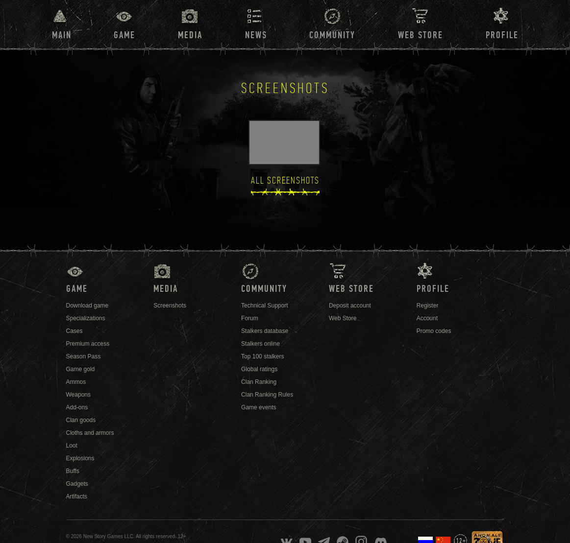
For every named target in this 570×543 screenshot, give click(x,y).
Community (332, 35)
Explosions (80, 458)
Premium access (88, 343)
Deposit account (350, 305)
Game (124, 35)
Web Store (420, 35)
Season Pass (83, 356)
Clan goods (81, 420)
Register (428, 305)
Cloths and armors (90, 432)
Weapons (78, 394)
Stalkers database (264, 331)
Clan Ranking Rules (267, 394)
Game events (258, 407)
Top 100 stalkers (262, 356)
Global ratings (259, 369)
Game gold (80, 369)
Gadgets (77, 483)
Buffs (72, 471)
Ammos (76, 381)
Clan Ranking (258, 381)
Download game (87, 305)
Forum (249, 318)
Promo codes (434, 331)
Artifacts (76, 496)
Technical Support (264, 305)
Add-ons (77, 407)
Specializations (85, 318)
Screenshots (169, 305)
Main (62, 35)
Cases (74, 331)
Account (427, 318)
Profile (502, 35)
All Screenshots (285, 180)
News (256, 35)
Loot (71, 445)
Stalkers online (260, 343)
